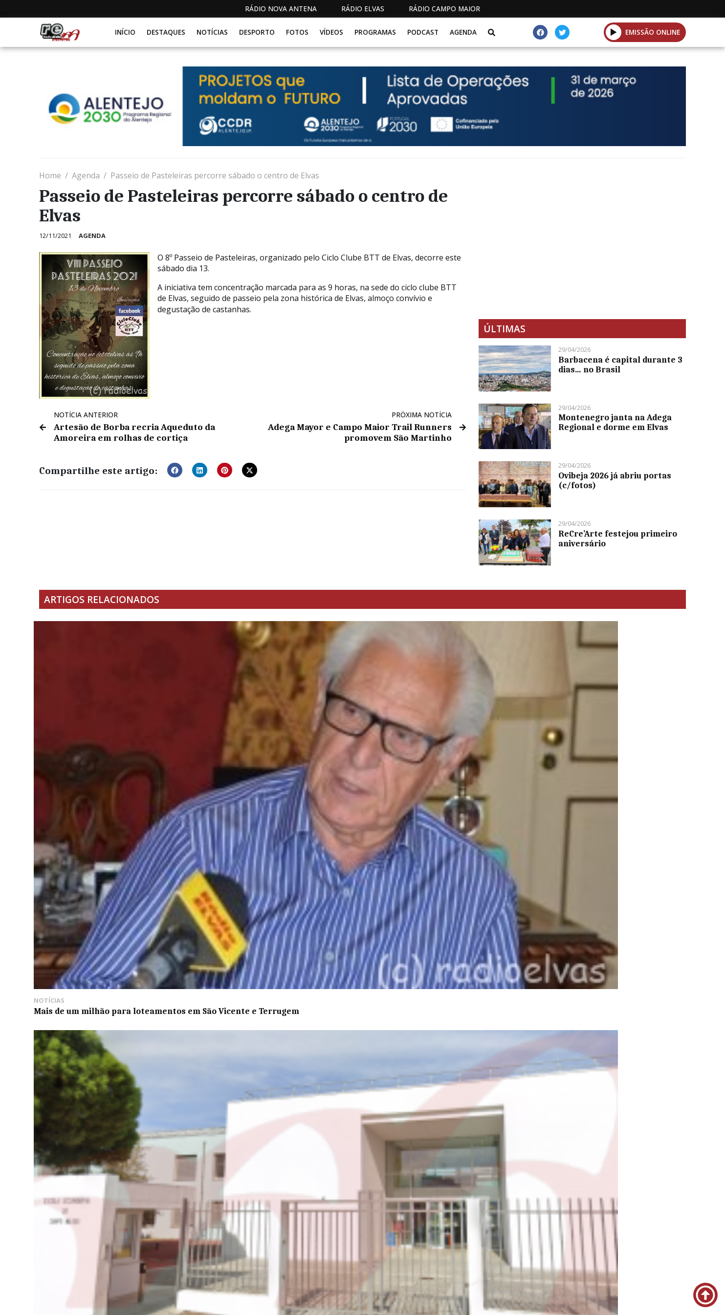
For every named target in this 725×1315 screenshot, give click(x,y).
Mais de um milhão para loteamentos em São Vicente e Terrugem (115, 744)
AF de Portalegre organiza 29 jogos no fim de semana (439, 744)
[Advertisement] (582, 238)
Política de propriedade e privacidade (615, 1250)
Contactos (504, 1250)
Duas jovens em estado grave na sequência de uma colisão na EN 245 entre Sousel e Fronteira (605, 749)
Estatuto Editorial (355, 1250)
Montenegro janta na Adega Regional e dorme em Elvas (615, 422)
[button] (613, 32)
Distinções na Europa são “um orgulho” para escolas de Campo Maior (269, 749)
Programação (437, 1250)
